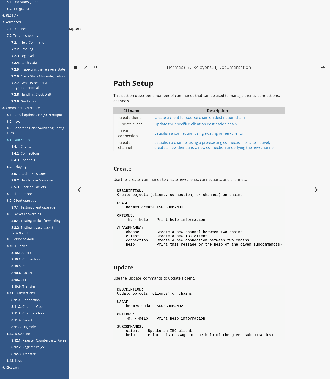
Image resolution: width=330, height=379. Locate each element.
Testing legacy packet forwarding (32, 230)
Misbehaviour (20, 239)
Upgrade (23, 327)
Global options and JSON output (34, 115)
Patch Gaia (24, 62)
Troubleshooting (22, 35)
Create (122, 168)
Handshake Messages (32, 180)
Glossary (10, 367)
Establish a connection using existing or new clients (198, 133)
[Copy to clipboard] (282, 302)
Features (17, 29)
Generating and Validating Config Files (35, 130)
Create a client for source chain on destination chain (199, 117)
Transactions (21, 293)
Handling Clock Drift (31, 94)
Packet (21, 273)
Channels (23, 160)
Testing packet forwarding (36, 220)
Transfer (23, 286)
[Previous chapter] (79, 189)
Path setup (18, 140)
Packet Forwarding (24, 214)
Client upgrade (21, 200)
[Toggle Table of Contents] (75, 67)
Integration (18, 8)
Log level (22, 56)
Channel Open (28, 306)
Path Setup (133, 83)
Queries (17, 246)
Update (123, 280)
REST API (10, 15)
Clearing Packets (28, 187)
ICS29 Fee (18, 333)
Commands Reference (21, 108)
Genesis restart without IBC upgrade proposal (37, 85)
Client (21, 252)
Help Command (27, 42)
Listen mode (19, 194)
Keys (13, 121)
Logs (14, 360)
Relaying (16, 166)
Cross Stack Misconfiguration (38, 76)
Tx (18, 279)
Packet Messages (29, 173)
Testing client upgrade (33, 207)
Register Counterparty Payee (38, 340)
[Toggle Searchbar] (96, 67)
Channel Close (27, 313)
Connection (25, 259)
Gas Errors (24, 101)
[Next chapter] (316, 189)
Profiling (22, 49)
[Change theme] (85, 67)
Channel (23, 266)
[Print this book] (323, 67)
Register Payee (28, 347)
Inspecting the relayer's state (38, 69)
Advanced (11, 22)
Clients (21, 146)
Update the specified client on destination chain (195, 124)
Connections (25, 153)
